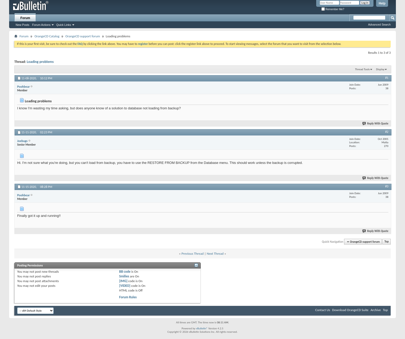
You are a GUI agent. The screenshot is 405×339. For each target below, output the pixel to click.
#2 (386, 132)
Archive (376, 310)
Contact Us (322, 310)
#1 (386, 78)
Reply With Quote (375, 123)
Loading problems (40, 62)
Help (382, 3)
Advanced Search (379, 24)
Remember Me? (332, 9)
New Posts (22, 24)
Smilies (124, 276)
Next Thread (215, 253)
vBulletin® (202, 328)
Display (380, 69)
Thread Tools (362, 69)
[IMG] (123, 281)
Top (386, 241)
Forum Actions (41, 24)
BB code (124, 271)
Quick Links (63, 24)
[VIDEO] (124, 286)
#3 (386, 186)
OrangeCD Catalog (46, 36)
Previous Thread (193, 253)
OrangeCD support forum (82, 36)
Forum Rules (128, 297)
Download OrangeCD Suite (350, 310)
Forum (25, 18)
